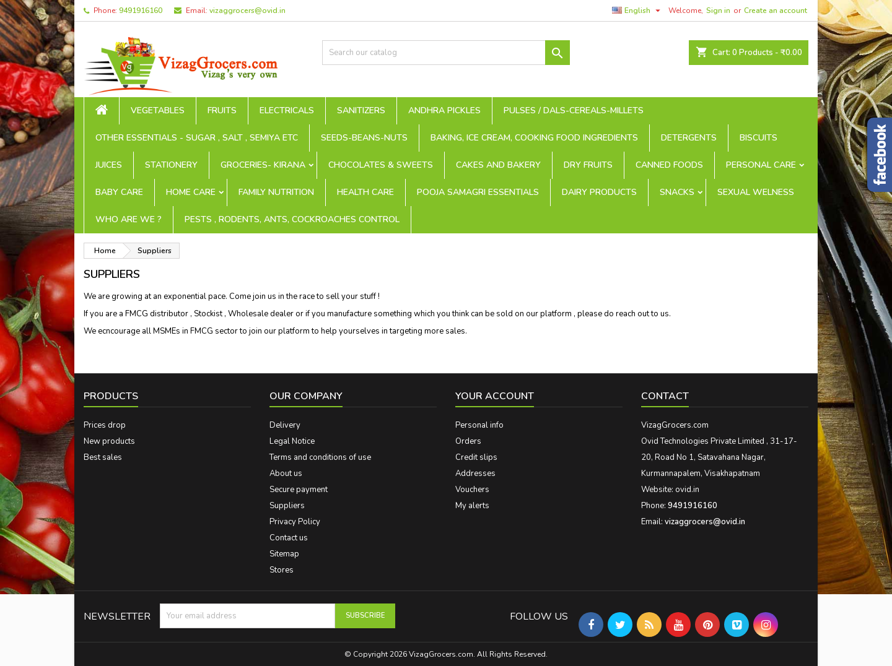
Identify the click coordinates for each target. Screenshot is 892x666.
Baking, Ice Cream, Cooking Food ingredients (534, 138)
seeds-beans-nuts (364, 138)
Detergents (689, 138)
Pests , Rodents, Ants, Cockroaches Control (292, 219)
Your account (494, 396)
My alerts (472, 505)
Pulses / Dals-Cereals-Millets (574, 110)
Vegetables (158, 110)
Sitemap (284, 554)
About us (285, 473)
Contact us (288, 537)
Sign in (718, 10)
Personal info (479, 425)
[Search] (446, 52)
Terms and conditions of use (320, 457)
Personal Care (761, 165)
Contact (665, 396)
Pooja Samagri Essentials (478, 192)
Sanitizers (361, 110)
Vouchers (472, 489)
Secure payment (298, 489)
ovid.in (687, 489)
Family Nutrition (276, 192)
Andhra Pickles (444, 110)
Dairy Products (599, 192)
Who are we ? (128, 219)
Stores (281, 570)
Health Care (365, 192)
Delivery (284, 425)
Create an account (775, 10)
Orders (468, 441)
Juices (108, 165)
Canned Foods (669, 165)
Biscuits (758, 138)
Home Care (191, 192)
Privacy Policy (294, 521)
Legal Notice (292, 441)
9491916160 (140, 10)
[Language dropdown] (637, 10)
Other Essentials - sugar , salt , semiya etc (196, 138)
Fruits (222, 110)
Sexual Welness (755, 192)
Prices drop (105, 425)
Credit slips (476, 457)
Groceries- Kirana (263, 165)
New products (109, 441)
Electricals (287, 110)
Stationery (171, 165)
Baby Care (119, 192)
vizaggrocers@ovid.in (247, 10)
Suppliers (287, 505)
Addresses (475, 473)
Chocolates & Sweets (380, 165)
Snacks (677, 192)
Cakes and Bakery (498, 165)
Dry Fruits (588, 165)
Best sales (103, 457)
